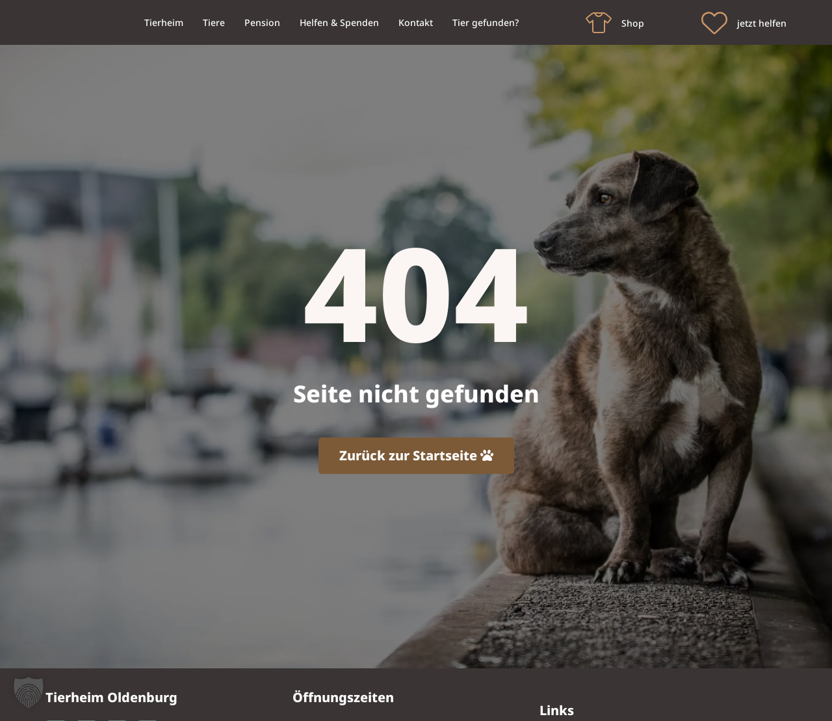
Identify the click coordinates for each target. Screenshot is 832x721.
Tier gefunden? (485, 22)
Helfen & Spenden (339, 22)
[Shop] (599, 23)
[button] (28, 692)
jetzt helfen (761, 23)
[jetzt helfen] (714, 23)
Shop (632, 23)
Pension (262, 22)
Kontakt (415, 22)
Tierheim (163, 22)
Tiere (214, 22)
